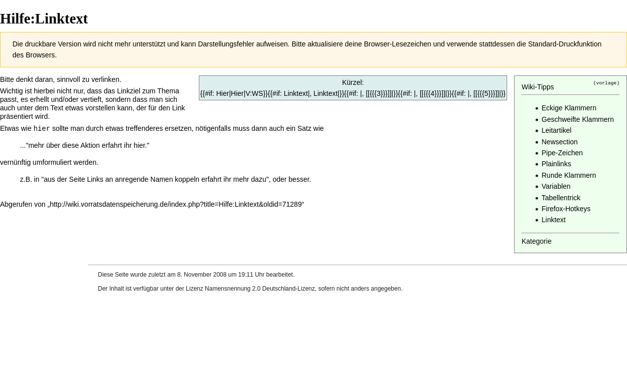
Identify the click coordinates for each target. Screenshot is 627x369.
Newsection (560, 142)
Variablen (556, 186)
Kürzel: (353, 82)
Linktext (554, 220)
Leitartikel (557, 130)
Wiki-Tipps (538, 87)
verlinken (105, 79)
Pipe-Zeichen (562, 153)
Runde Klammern (569, 175)
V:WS (254, 93)
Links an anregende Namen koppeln (143, 179)
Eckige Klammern (569, 108)
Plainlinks (556, 164)
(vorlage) (607, 82)
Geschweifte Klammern (578, 119)
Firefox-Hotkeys (566, 209)
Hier (237, 93)
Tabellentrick (561, 198)
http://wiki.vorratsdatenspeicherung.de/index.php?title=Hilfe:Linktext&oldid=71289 (176, 204)
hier (41, 128)
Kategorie (537, 241)
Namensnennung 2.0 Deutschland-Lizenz (260, 288)
